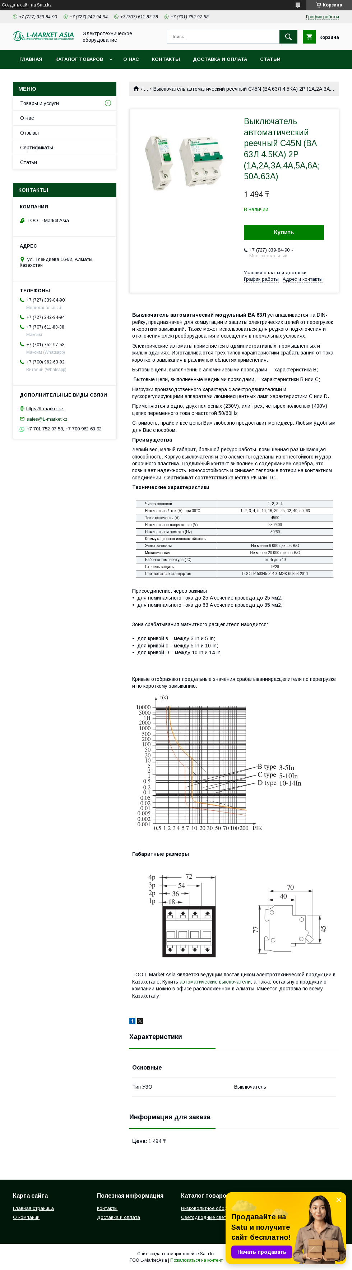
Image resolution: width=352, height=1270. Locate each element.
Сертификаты (36, 147)
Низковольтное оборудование (215, 1208)
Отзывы (29, 133)
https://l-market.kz (45, 408)
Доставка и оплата (220, 59)
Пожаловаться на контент (196, 1260)
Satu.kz (207, 1253)
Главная (30, 59)
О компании (26, 1217)
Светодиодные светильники (212, 1217)
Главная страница (33, 1208)
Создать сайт (15, 5)
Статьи (270, 59)
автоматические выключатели (215, 982)
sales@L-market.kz (47, 418)
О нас (131, 59)
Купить (284, 232)
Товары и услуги (39, 103)
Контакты (166, 59)
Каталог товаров (79, 59)
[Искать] (288, 37)
